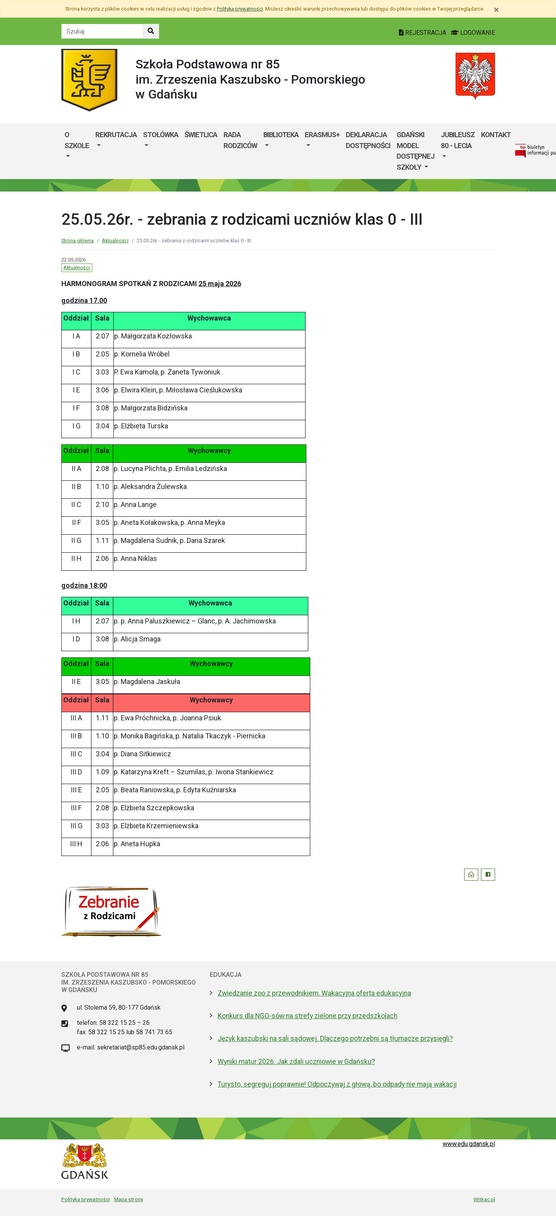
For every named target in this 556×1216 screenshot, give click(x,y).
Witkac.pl (484, 1199)
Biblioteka (281, 135)
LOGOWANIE (473, 32)
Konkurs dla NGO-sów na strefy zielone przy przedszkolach (307, 1016)
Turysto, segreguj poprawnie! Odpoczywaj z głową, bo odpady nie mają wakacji (337, 1084)
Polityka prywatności (85, 1199)
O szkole (76, 140)
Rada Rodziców (240, 140)
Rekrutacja (116, 135)
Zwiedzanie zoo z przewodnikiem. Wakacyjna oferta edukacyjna (314, 993)
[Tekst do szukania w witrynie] (102, 31)
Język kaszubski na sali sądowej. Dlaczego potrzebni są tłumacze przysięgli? (335, 1038)
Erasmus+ (322, 135)
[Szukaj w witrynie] (151, 31)
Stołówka (160, 135)
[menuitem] (76, 151)
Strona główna (77, 241)
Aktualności (115, 241)
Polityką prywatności (240, 9)
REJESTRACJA (423, 32)
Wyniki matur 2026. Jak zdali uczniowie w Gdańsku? (296, 1062)
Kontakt (496, 135)
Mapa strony (128, 1199)
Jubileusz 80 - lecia (458, 140)
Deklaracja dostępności (368, 140)
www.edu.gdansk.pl (469, 1144)
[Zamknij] (496, 9)
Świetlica (200, 135)
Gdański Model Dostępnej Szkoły (415, 151)
